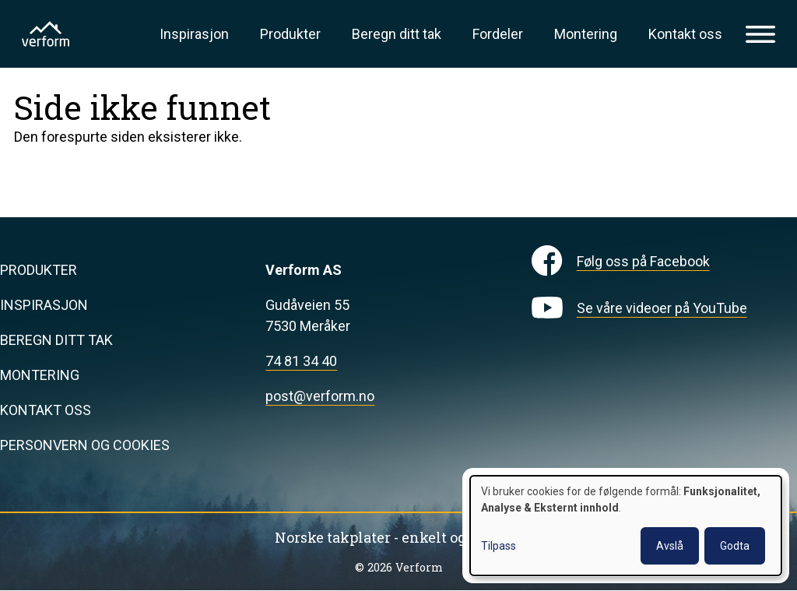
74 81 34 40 (301, 361)
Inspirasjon (194, 34)
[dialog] (625, 525)
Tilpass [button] (498, 546)
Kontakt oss (685, 34)
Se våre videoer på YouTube (662, 308)
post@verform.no (319, 396)
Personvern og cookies (85, 445)
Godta (735, 546)
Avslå (669, 546)
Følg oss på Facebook (643, 261)
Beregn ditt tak (396, 34)
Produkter (290, 34)
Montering (585, 34)
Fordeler (497, 34)
